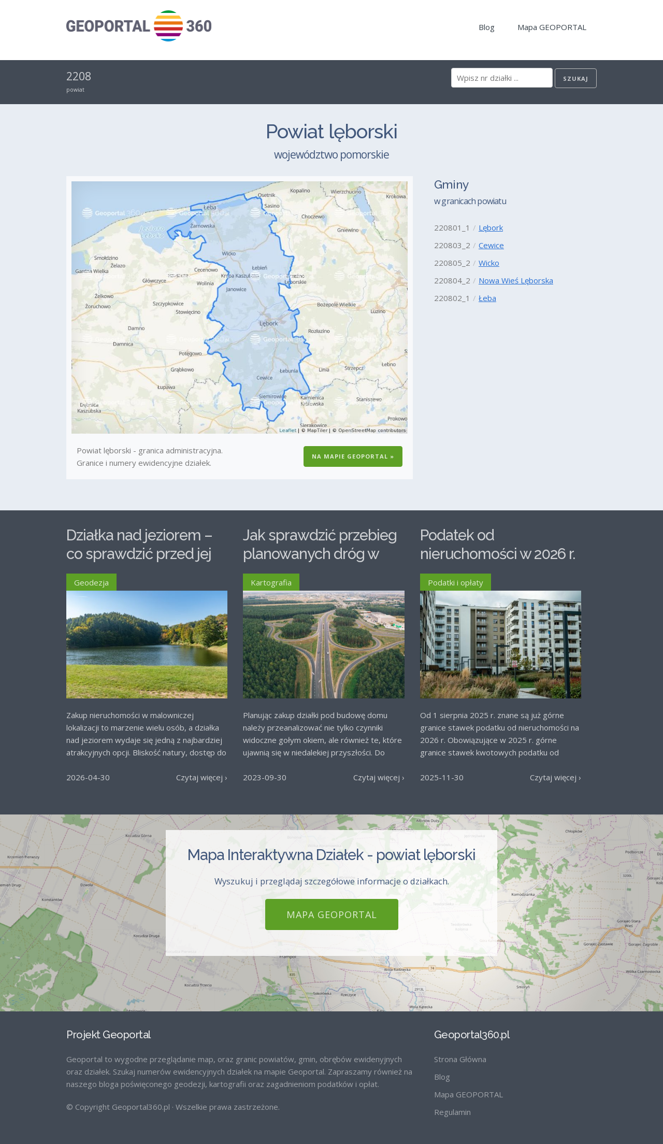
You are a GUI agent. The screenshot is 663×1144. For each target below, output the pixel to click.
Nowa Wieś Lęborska (516, 280)
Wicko (489, 263)
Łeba (487, 298)
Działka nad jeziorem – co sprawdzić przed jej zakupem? (139, 554)
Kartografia (271, 582)
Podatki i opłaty (455, 582)
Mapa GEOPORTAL (551, 27)
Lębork (491, 227)
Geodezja (91, 582)
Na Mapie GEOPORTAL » (353, 456)
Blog (487, 27)
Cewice (491, 245)
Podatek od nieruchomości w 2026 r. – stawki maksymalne (497, 554)
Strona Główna (460, 1059)
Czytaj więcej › (201, 777)
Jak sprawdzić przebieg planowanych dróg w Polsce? (320, 554)
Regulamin (452, 1112)
